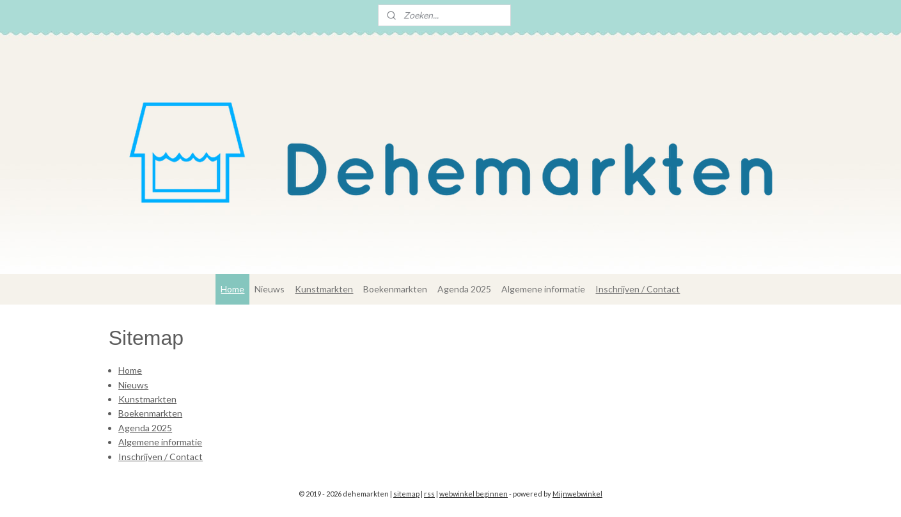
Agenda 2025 (464, 288)
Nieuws (270, 288)
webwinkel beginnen (473, 493)
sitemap (406, 493)
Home (232, 288)
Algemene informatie (543, 288)
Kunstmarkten (324, 288)
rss (429, 493)
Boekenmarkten (395, 288)
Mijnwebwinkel (577, 493)
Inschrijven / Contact (637, 288)
